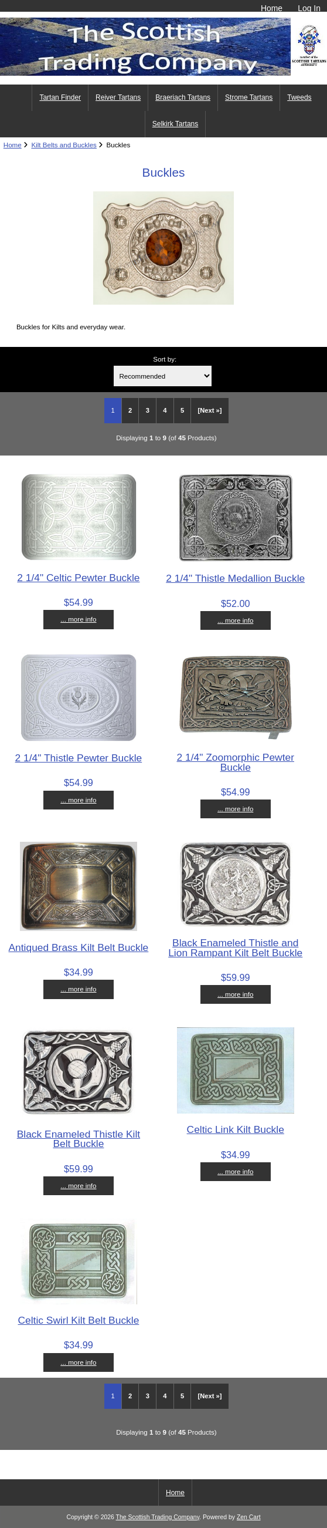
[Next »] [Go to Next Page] (210, 410)
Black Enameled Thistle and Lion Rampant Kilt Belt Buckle (235, 947)
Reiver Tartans (118, 97)
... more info (78, 619)
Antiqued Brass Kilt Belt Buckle (79, 947)
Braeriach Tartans (182, 97)
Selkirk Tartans (175, 124)
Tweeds (299, 97)
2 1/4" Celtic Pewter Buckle (78, 577)
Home (271, 8)
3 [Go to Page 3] (147, 410)
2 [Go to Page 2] (130, 410)
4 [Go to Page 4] (164, 410)
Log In (309, 8)
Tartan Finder (60, 97)
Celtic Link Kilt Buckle (235, 1129)
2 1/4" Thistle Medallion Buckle (235, 578)
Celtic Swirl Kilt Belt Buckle (78, 1320)
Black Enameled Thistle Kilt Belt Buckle (78, 1138)
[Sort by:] (163, 376)
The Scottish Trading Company (158, 1517)
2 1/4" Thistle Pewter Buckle (78, 758)
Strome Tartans (248, 97)
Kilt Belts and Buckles (63, 145)
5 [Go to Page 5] (182, 410)
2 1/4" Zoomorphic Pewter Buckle (235, 762)
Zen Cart (249, 1517)
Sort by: (164, 359)
